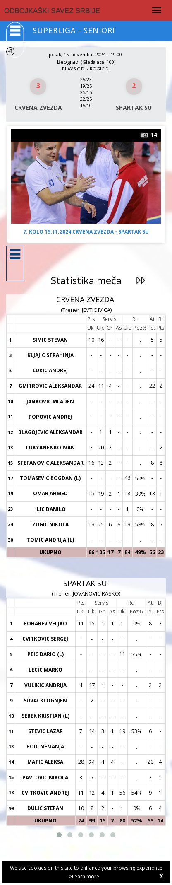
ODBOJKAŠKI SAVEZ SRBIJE (52, 11)
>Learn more (84, 876)
